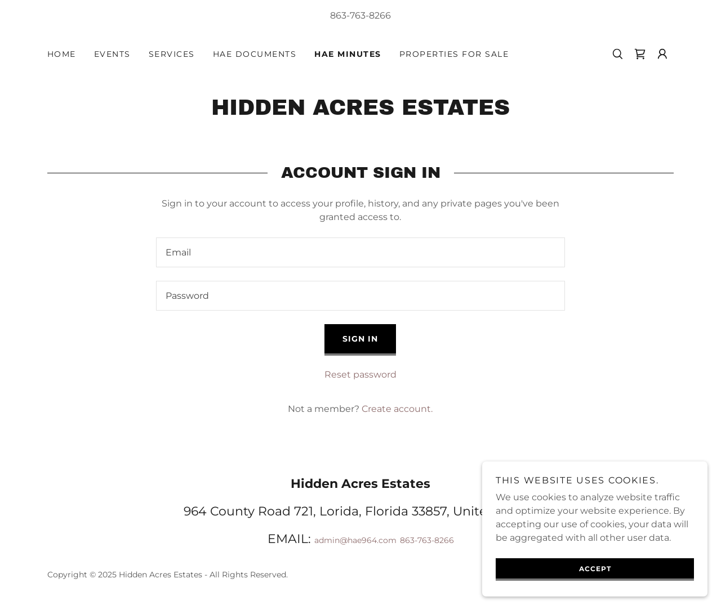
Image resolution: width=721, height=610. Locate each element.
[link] (640, 54)
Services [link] (172, 54)
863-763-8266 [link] (360, 15)
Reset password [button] (360, 374)
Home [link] (61, 54)
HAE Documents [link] (254, 54)
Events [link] (112, 54)
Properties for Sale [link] (454, 54)
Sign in (360, 339)
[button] (662, 54)
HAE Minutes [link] (347, 54)
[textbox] (360, 252)
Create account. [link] (397, 408)
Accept (595, 568)
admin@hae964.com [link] (355, 540)
